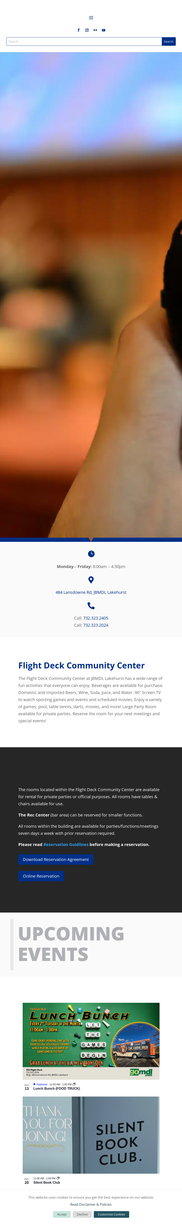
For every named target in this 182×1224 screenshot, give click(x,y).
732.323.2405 (95, 618)
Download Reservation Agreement (56, 859)
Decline (82, 1214)
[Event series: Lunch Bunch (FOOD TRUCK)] (74, 1084)
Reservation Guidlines (66, 844)
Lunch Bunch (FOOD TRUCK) (56, 1088)
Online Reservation (41, 876)
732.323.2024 (95, 625)
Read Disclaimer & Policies (91, 1204)
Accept (62, 1214)
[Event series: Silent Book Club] (58, 1178)
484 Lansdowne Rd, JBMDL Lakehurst (91, 592)
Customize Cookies (111, 1214)
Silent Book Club (46, 1182)
